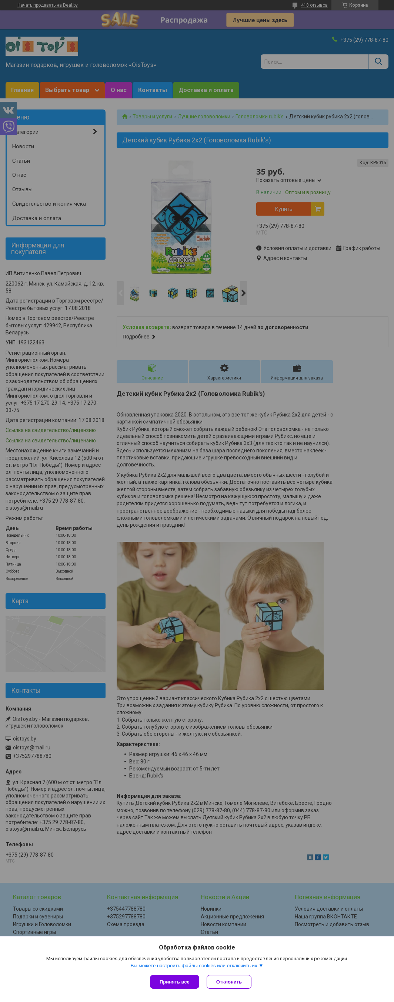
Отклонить (229, 982)
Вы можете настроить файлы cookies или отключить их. (194, 965)
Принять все (175, 982)
